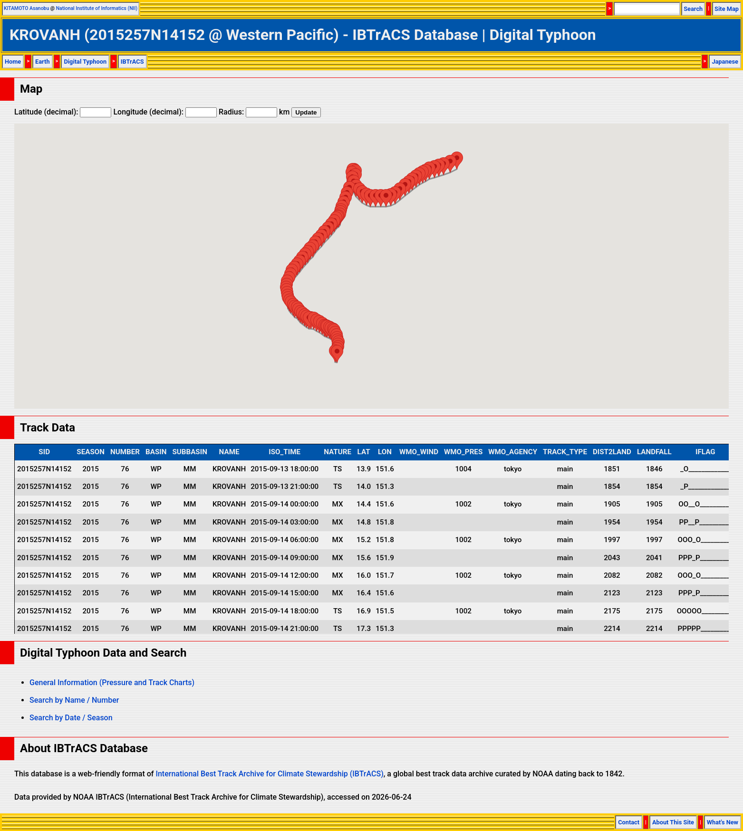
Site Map (726, 8)
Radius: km (254, 111)
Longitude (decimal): (165, 111)
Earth (42, 61)
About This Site (673, 822)
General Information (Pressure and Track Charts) (111, 682)
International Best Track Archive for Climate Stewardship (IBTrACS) (269, 773)
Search (693, 8)
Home (13, 61)
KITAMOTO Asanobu (26, 8)
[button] (337, 354)
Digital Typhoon (85, 61)
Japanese (725, 61)
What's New (722, 822)
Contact (628, 822)
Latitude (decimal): (62, 111)
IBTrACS (132, 61)
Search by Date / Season (71, 717)
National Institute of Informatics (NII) (96, 8)
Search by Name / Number (74, 700)
